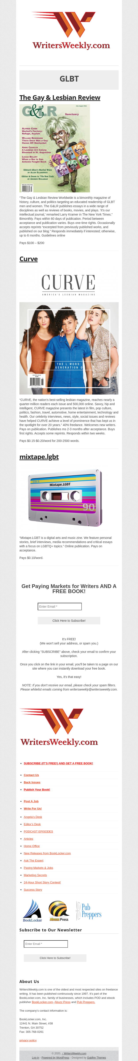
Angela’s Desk (33, 817)
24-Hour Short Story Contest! (42, 882)
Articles (28, 838)
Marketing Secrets (35, 875)
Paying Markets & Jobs (38, 867)
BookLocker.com (42, 1002)
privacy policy (28, 1040)
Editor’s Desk (32, 824)
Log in (35, 1057)
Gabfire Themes (96, 1057)
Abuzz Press (62, 1002)
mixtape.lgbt (39, 456)
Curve (28, 258)
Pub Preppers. (86, 1002)
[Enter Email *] (60, 606)
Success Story (33, 889)
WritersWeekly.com (74, 1053)
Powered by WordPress (55, 1057)
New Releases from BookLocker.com (47, 853)
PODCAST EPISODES (38, 831)
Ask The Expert (33, 860)
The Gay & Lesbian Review (59, 97)
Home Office (32, 846)
